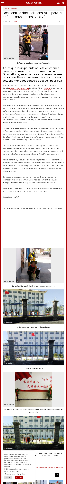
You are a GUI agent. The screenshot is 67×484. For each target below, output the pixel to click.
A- (63, 22)
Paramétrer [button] (21, 474)
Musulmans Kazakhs (47, 467)
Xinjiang (47, 88)
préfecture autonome (19, 88)
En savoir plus (10, 474)
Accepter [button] (19, 477)
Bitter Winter (33, 3)
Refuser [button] (8, 477)
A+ (59, 22)
